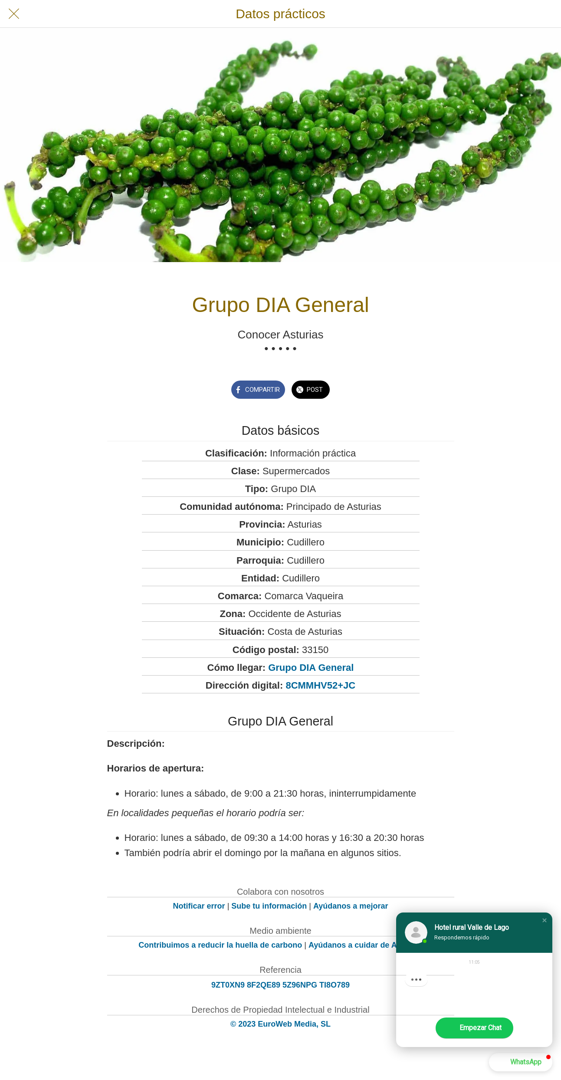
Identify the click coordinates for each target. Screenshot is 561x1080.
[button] (544, 920)
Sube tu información (269, 906)
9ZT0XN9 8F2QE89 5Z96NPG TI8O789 (280, 985)
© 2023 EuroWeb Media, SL (280, 1024)
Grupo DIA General (311, 667)
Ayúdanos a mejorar (350, 906)
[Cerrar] (14, 14)
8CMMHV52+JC (320, 685)
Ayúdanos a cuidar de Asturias (365, 945)
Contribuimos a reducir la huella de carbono (220, 945)
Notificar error (199, 906)
